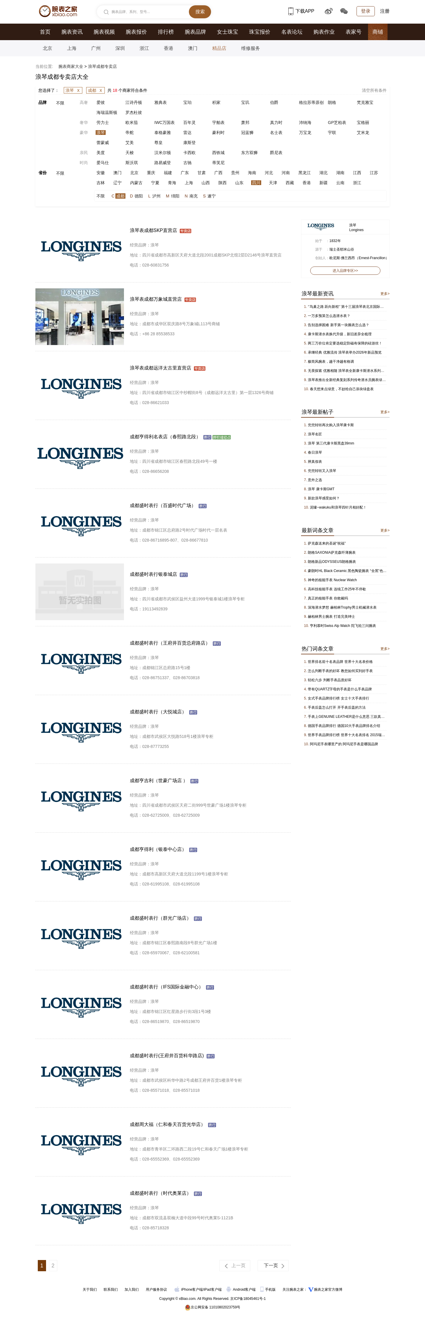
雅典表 (160, 102)
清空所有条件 (374, 90)
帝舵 (129, 132)
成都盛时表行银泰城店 (153, 574)
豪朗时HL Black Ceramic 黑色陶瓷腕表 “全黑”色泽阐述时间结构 (358, 571)
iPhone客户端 (188, 1289)
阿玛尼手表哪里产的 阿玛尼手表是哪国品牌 (344, 744)
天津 (273, 182)
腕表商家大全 (70, 66)
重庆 (151, 172)
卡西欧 (189, 152)
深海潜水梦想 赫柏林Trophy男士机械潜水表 (342, 607)
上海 (71, 48)
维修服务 (250, 48)
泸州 (156, 196)
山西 (206, 182)
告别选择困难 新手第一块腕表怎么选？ (338, 325)
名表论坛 (292, 32)
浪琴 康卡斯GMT (321, 489)
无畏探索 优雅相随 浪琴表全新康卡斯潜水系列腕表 (348, 371)
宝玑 (245, 102)
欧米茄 (131, 122)
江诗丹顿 (133, 102)
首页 (45, 32)
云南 (340, 182)
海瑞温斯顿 (107, 112)
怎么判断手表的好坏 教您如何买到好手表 (340, 671)
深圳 (120, 48)
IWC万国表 (164, 122)
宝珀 (187, 102)
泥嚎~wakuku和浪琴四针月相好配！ (338, 507)
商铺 (377, 32)
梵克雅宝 (365, 102)
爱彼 (101, 102)
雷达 (187, 132)
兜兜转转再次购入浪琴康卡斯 (331, 425)
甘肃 (201, 172)
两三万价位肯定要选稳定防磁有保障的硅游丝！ (345, 343)
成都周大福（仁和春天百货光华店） (167, 1124)
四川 (256, 182)
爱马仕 (103, 162)
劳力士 (103, 122)
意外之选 (315, 480)
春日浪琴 (315, 452)
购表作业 (324, 32)
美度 (101, 152)
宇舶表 (218, 122)
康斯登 (189, 142)
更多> (385, 294)
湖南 (340, 172)
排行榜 (166, 32)
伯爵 (274, 102)
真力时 (276, 122)
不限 (60, 103)
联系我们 (111, 1289)
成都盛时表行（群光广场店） (160, 918)
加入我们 (132, 1289)
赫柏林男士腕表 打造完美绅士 (331, 617)
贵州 (235, 172)
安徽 (101, 172)
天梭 (129, 152)
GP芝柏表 (337, 122)
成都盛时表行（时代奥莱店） (160, 1193)
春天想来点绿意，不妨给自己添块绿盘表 (342, 389)
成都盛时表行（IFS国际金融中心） (166, 986)
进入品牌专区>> (345, 271)
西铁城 (218, 152)
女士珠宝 (227, 32)
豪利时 (218, 132)
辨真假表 (315, 462)
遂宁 (211, 196)
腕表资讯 (72, 32)
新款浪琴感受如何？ (324, 498)
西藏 (290, 182)
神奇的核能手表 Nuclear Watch (332, 580)
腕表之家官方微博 (328, 1289)
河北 (269, 172)
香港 (168, 48)
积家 (216, 102)
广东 (185, 172)
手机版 (268, 1289)
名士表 (276, 132)
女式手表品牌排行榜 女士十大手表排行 (338, 698)
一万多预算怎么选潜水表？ (329, 316)
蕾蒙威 (103, 142)
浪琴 (74, 90)
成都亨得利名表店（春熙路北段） (165, 436)
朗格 (332, 102)
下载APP (301, 11)
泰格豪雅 (162, 132)
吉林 (101, 182)
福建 (168, 172)
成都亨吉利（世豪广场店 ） (159, 780)
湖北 (323, 172)
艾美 (129, 142)
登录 (365, 11)
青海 (172, 182)
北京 (47, 48)
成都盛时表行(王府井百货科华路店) (167, 1055)
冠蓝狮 (247, 132)
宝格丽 (363, 122)
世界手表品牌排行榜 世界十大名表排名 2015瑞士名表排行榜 (355, 735)
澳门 (192, 48)
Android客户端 (241, 1289)
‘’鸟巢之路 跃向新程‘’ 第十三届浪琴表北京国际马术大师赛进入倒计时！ (363, 307)
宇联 (332, 132)
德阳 (139, 196)
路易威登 (162, 162)
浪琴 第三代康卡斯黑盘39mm (331, 443)
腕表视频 (104, 32)
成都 (96, 90)
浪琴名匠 (315, 434)
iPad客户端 (213, 1289)
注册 (385, 11)
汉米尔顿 (162, 152)
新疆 (323, 182)
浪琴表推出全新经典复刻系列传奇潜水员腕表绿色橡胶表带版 (355, 380)
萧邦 (245, 122)
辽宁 (117, 182)
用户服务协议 (156, 1289)
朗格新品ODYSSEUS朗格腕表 (332, 562)
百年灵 (189, 122)
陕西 (222, 182)
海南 (252, 172)
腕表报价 (136, 32)
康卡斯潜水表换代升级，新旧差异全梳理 (340, 334)
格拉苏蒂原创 (311, 102)
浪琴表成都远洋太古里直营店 (160, 367)
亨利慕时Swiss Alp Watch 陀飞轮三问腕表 (343, 626)
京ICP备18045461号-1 (248, 1299)
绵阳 (175, 196)
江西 (357, 172)
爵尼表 (276, 152)
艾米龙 (363, 132)
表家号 (354, 32)
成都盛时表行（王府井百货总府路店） (170, 643)
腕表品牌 (195, 32)
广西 (218, 172)
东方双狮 (249, 152)
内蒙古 (136, 182)
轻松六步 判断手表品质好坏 (329, 680)
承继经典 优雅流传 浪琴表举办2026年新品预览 (344, 352)
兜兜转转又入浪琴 (322, 471)
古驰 (187, 162)
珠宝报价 (259, 32)
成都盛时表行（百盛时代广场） (163, 505)
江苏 (374, 172)
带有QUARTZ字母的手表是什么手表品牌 (340, 689)
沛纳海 (305, 122)
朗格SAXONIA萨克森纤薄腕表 (331, 552)
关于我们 (90, 1289)
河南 (286, 172)
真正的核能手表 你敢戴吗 (328, 598)
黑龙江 (304, 172)
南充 (193, 196)
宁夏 (155, 182)
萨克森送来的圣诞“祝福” (327, 543)
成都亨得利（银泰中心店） (158, 849)
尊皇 (158, 142)
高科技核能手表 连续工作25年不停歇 (337, 589)
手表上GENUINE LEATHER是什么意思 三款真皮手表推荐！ (355, 717)
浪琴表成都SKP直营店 (153, 230)
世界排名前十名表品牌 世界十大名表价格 (340, 662)
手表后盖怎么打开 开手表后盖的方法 (336, 707)
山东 (239, 182)
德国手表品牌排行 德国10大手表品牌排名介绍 (344, 726)
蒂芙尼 (218, 162)
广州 (96, 48)
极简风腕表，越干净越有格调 (331, 361)
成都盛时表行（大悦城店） (158, 711)
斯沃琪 (131, 162)
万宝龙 (305, 132)
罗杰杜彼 (133, 112)
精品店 (219, 48)
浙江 (144, 48)
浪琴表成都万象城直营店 (156, 299)
